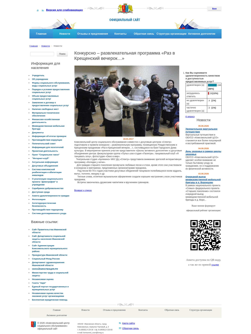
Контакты (120, 33)
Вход (214, 8)
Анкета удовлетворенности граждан (50, 195)
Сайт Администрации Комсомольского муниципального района (49, 248)
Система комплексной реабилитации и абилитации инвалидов (47, 172)
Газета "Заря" (39, 283)
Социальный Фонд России (46, 259)
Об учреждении (40, 79)
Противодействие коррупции (47, 140)
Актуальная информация (45, 162)
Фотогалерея (38, 199)
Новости (64, 33)
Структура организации (171, 33)
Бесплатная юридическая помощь (50, 300)
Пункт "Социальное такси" (46, 154)
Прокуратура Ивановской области (49, 255)
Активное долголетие (201, 33)
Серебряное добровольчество (47, 188)
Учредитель (38, 75)
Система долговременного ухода (49, 213)
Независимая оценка (42, 279)
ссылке (215, 264)
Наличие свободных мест (45, 109)
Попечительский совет (44, 143)
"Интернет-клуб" (40, 158)
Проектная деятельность (45, 151)
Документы (38, 132)
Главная (41, 33)
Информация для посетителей (48, 147)
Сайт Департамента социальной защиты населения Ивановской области (48, 239)
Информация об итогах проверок (49, 136)
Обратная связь (144, 33)
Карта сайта (128, 323)
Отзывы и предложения (92, 33)
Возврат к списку (83, 190)
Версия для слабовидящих (64, 10)
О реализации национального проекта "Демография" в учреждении (47, 182)
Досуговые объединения (45, 166)
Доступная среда (41, 192)
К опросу (190, 116)
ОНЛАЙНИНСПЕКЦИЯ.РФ (45, 269)
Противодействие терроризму (47, 209)
